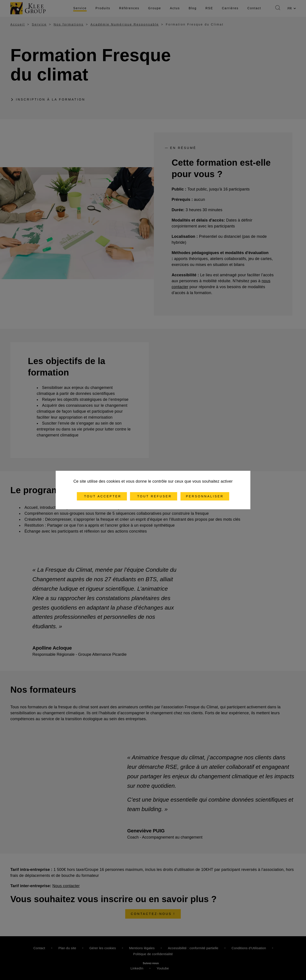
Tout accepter (101, 496)
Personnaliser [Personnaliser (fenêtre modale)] (205, 496)
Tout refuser (154, 496)
